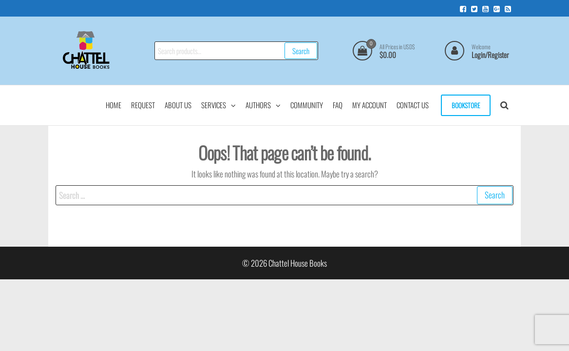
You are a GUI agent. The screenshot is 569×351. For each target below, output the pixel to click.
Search (300, 50)
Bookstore (466, 105)
